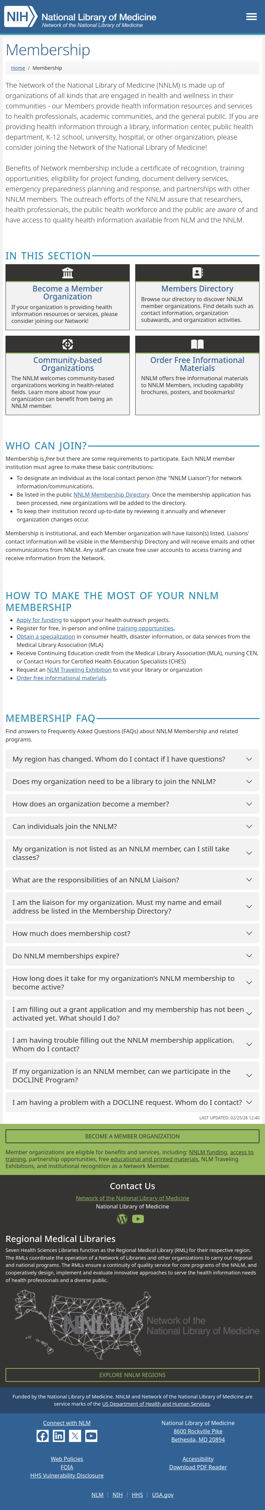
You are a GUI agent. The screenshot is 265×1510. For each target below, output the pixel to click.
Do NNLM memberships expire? (65, 956)
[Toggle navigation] (251, 16)
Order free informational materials (61, 678)
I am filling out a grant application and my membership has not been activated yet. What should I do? (128, 1013)
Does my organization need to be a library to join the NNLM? (114, 781)
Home (18, 68)
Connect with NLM (67, 1423)
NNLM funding (208, 1152)
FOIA (67, 1467)
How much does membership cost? (71, 933)
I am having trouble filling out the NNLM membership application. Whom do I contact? (123, 1044)
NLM (97, 1495)
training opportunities (145, 628)
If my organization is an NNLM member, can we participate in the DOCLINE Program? (121, 1075)
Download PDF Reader (198, 1467)
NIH (117, 1495)
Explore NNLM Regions (132, 1375)
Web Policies (67, 1459)
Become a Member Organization (132, 1136)
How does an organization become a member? (90, 804)
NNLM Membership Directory (111, 494)
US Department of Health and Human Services (156, 1404)
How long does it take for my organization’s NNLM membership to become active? (123, 982)
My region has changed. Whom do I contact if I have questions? (118, 759)
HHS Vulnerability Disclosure (67, 1475)
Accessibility (198, 1459)
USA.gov (163, 1495)
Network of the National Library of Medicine (132, 1198)
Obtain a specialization (46, 636)
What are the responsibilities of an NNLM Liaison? (95, 880)
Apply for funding (39, 620)
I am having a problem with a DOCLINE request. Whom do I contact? (127, 1102)
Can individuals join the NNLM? (64, 826)
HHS (137, 1495)
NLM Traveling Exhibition (79, 669)
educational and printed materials (154, 1159)
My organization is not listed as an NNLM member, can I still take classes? (120, 853)
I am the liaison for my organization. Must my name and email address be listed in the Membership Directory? (117, 906)
